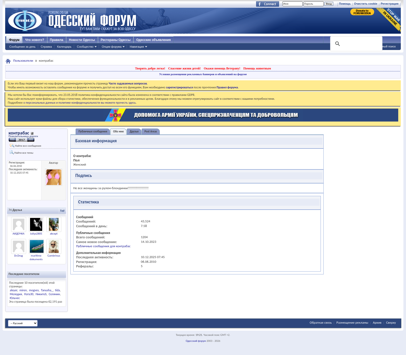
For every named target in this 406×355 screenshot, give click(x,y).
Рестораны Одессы (116, 40)
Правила (56, 40)
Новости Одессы (82, 40)
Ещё (62, 210)
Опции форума (111, 46)
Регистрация (389, 3)
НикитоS (40, 294)
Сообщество (85, 46)
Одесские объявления (153, 40)
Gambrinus (53, 255)
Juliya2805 (36, 233)
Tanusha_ (47, 290)
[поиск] (356, 43)
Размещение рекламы (352, 322)
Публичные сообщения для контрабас (103, 246)
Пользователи (23, 60)
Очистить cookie (365, 3)
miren (23, 290)
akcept (54, 233)
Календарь (64, 46)
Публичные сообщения (92, 131)
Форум (14, 40)
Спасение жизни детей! (184, 68)
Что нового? (34, 40)
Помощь (345, 3)
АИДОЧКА (19, 233)
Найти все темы (21, 152)
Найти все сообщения (25, 145)
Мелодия (16, 294)
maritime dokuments (36, 257)
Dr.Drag (18, 255)
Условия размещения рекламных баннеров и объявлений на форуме (203, 74)
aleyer (13, 290)
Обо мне (118, 131)
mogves (34, 290)
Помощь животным (257, 68)
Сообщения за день (22, 46)
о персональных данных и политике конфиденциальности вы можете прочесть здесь (79, 102)
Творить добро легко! (150, 68)
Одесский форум (196, 341)
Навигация (137, 46)
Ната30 (28, 294)
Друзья (134, 131)
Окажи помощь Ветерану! (222, 68)
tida (57, 290)
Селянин (54, 294)
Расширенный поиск (382, 46)
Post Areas (150, 131)
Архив (377, 322)
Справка (46, 46)
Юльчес (15, 298)
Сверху (391, 322)
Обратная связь (321, 322)
